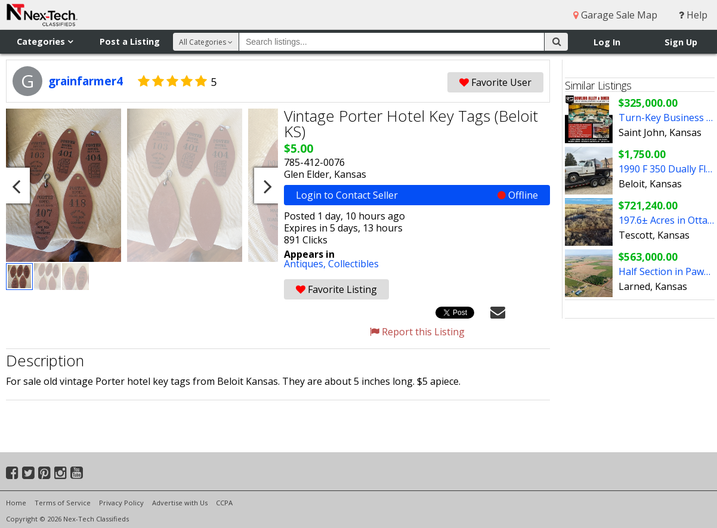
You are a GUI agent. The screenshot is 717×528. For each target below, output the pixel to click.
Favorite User (495, 82)
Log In (607, 42)
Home (16, 502)
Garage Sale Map (615, 14)
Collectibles (353, 263)
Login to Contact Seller (417, 195)
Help (693, 14)
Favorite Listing (336, 289)
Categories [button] (45, 41)
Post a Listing (130, 41)
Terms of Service (63, 502)
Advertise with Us (180, 502)
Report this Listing (417, 331)
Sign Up (681, 42)
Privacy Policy (121, 502)
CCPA (224, 502)
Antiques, (306, 263)
